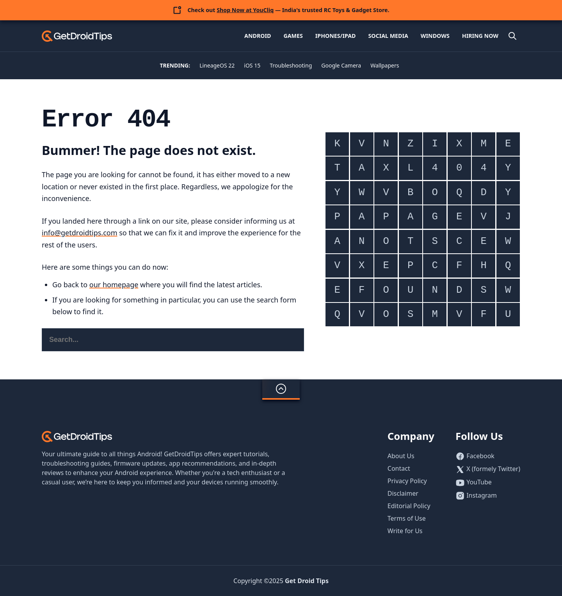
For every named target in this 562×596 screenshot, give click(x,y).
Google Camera (341, 65)
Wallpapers (384, 65)
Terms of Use (407, 518)
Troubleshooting (291, 65)
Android (257, 35)
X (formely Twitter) (493, 468)
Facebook (480, 456)
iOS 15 (252, 65)
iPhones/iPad (335, 35)
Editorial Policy (409, 506)
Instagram (481, 495)
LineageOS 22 (217, 65)
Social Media (388, 35)
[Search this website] (173, 339)
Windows (435, 35)
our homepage (114, 284)
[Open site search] (512, 36)
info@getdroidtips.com (79, 232)
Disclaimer (403, 493)
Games (292, 35)
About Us (401, 456)
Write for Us (405, 531)
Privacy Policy (407, 481)
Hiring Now (480, 35)
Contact (399, 468)
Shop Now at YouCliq (245, 10)
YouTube (479, 482)
